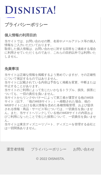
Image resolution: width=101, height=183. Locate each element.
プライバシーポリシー (48, 149)
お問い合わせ (83, 149)
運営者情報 (15, 149)
